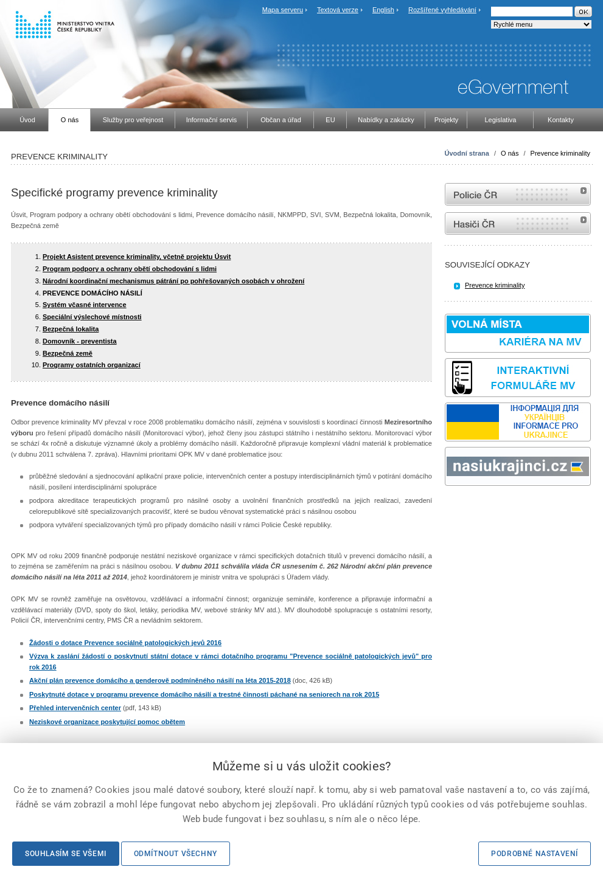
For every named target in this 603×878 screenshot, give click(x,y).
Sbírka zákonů (446, 508)
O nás (509, 153)
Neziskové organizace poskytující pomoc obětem (107, 721)
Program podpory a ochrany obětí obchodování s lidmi (130, 268)
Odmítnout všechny (175, 853)
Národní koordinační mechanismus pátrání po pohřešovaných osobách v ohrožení (173, 281)
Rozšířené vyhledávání (442, 9)
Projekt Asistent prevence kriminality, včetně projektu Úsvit (137, 256)
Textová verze (337, 9)
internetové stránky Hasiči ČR (518, 223)
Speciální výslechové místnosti (92, 316)
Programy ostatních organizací (92, 364)
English (383, 9)
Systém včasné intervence (85, 304)
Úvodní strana (467, 153)
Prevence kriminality (560, 153)
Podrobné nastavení (534, 853)
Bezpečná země (67, 353)
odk (450, 508)
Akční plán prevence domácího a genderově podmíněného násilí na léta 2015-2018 (160, 680)
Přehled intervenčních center (75, 707)
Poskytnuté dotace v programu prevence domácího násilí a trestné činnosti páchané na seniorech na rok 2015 (204, 694)
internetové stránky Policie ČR (518, 194)
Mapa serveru (282, 9)
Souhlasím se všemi (65, 853)
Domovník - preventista (80, 341)
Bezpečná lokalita (71, 329)
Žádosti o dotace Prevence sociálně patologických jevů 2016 (125, 642)
